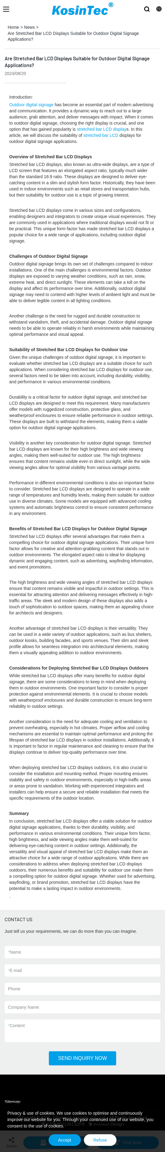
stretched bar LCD (100, 135)
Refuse (100, 1140)
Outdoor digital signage (31, 104)
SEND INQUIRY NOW (82, 1058)
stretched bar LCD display (101, 129)
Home (13, 27)
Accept (64, 1140)
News (29, 27)
